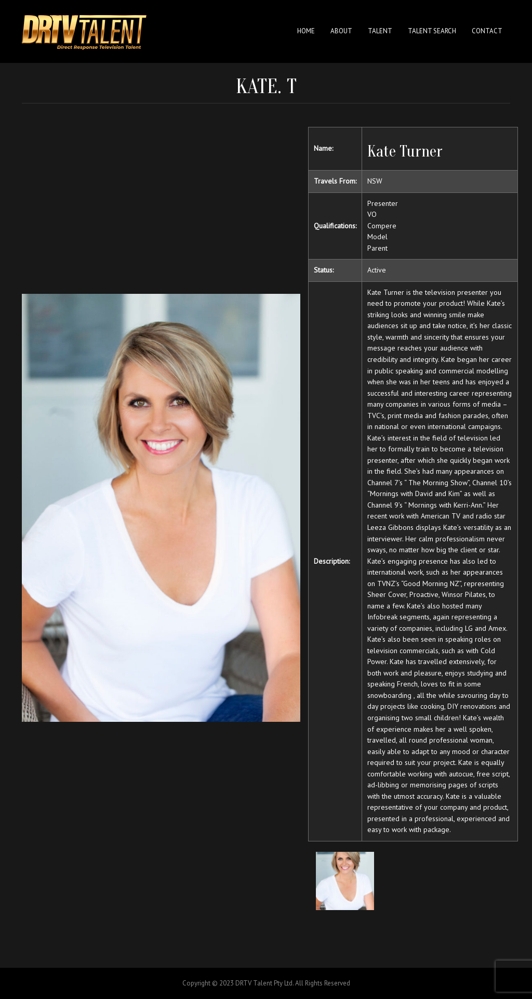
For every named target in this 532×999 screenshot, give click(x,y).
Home (306, 31)
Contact (487, 31)
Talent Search (432, 31)
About (341, 31)
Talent (380, 31)
